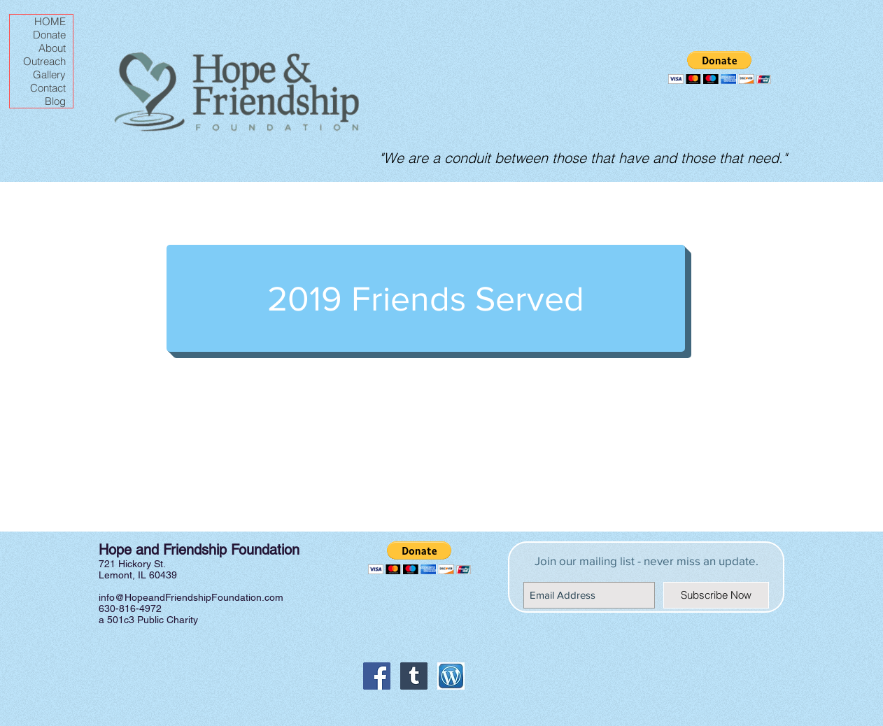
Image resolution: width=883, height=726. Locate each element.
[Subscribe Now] (716, 595)
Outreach (44, 61)
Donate (49, 34)
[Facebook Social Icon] (376, 676)
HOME (50, 21)
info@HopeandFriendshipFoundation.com (191, 597)
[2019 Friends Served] (426, 298)
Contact (48, 87)
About (52, 48)
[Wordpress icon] (451, 676)
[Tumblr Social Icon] (414, 676)
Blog (55, 101)
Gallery (49, 74)
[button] (719, 67)
